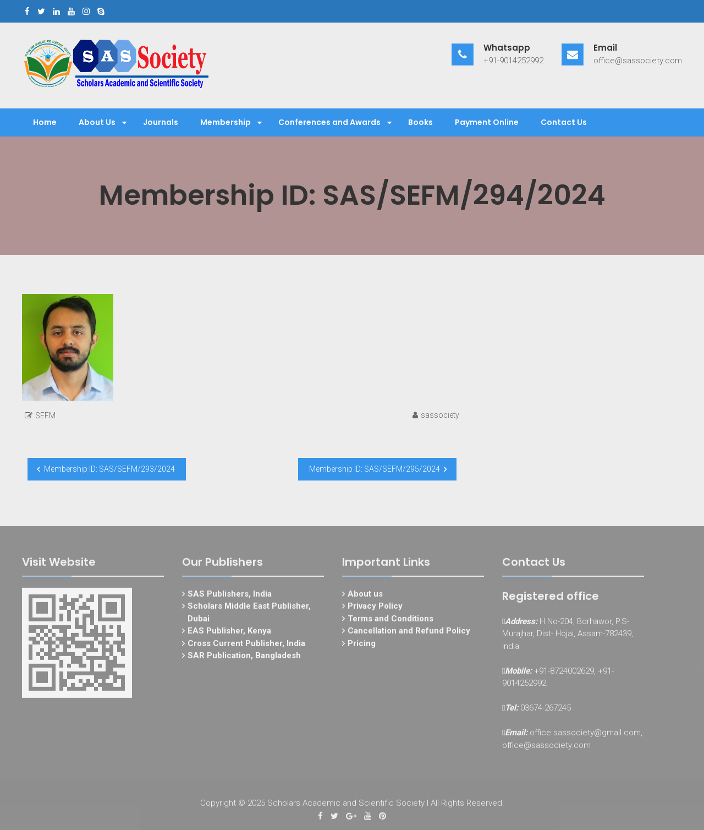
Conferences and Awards (329, 122)
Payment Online (487, 122)
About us (365, 597)
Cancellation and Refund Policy (409, 634)
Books (420, 122)
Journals (160, 122)
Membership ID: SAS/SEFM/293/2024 (109, 469)
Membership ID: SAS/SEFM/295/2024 (374, 469)
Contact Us (564, 122)
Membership (225, 122)
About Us (97, 122)
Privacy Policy (375, 609)
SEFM (45, 415)
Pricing (362, 646)
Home (45, 122)
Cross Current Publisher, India (246, 646)
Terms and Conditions (390, 621)
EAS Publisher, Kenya (229, 634)
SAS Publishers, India (230, 597)
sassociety (440, 415)
